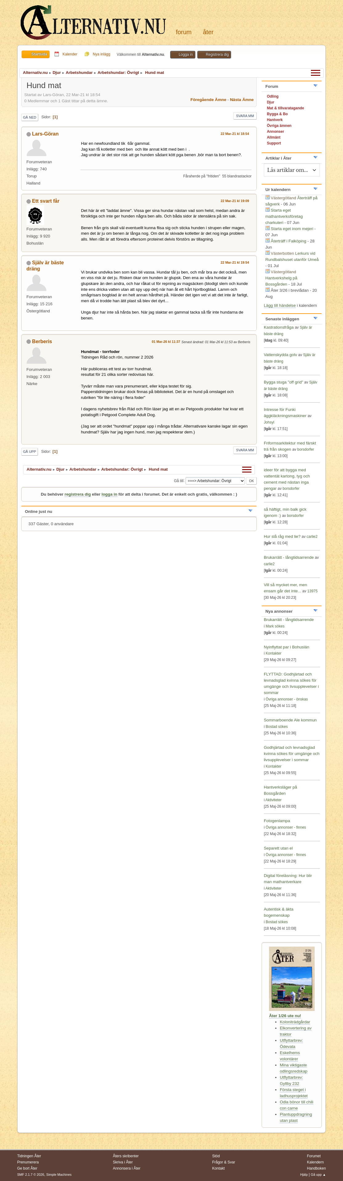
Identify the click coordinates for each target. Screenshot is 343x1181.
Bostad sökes (277, 726)
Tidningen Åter (29, 1156)
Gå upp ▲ (318, 1174)
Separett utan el (278, 848)
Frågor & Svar (223, 1162)
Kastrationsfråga (279, 327)
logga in (109, 494)
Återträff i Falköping (288, 241)
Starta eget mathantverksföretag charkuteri (284, 216)
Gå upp (29, 451)
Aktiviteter (273, 800)
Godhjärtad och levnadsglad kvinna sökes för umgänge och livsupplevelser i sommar (292, 753)
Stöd (216, 1156)
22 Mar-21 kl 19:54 (235, 262)
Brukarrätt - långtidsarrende (289, 557)
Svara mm (245, 116)
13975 (312, 591)
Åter (208, 32)
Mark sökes (275, 626)
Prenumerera (28, 1162)
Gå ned (29, 117)
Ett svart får (45, 201)
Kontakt (218, 1168)
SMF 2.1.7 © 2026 (30, 1174)
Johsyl (269, 422)
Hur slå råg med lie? (282, 536)
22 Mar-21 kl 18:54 (235, 134)
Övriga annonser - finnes (286, 827)
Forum (184, 32)
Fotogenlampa (277, 820)
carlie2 (312, 536)
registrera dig (77, 494)
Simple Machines (58, 1174)
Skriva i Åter (123, 1162)
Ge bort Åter (27, 1168)
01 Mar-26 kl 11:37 (166, 341)
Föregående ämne (208, 99)
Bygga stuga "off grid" (283, 382)
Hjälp (304, 1174)
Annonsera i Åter (126, 1168)
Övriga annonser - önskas (287, 699)
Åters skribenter (126, 1156)
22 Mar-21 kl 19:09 (235, 201)
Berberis (42, 341)
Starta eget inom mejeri (292, 228)
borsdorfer (305, 449)
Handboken (316, 1168)
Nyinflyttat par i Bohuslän (286, 647)
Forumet (314, 1156)
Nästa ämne (242, 99)
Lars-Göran (45, 133)
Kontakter (273, 653)
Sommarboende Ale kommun (290, 720)
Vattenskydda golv (281, 354)
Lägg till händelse (280, 305)
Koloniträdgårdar (295, 1022)
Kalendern (315, 1162)
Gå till (179, 480)
